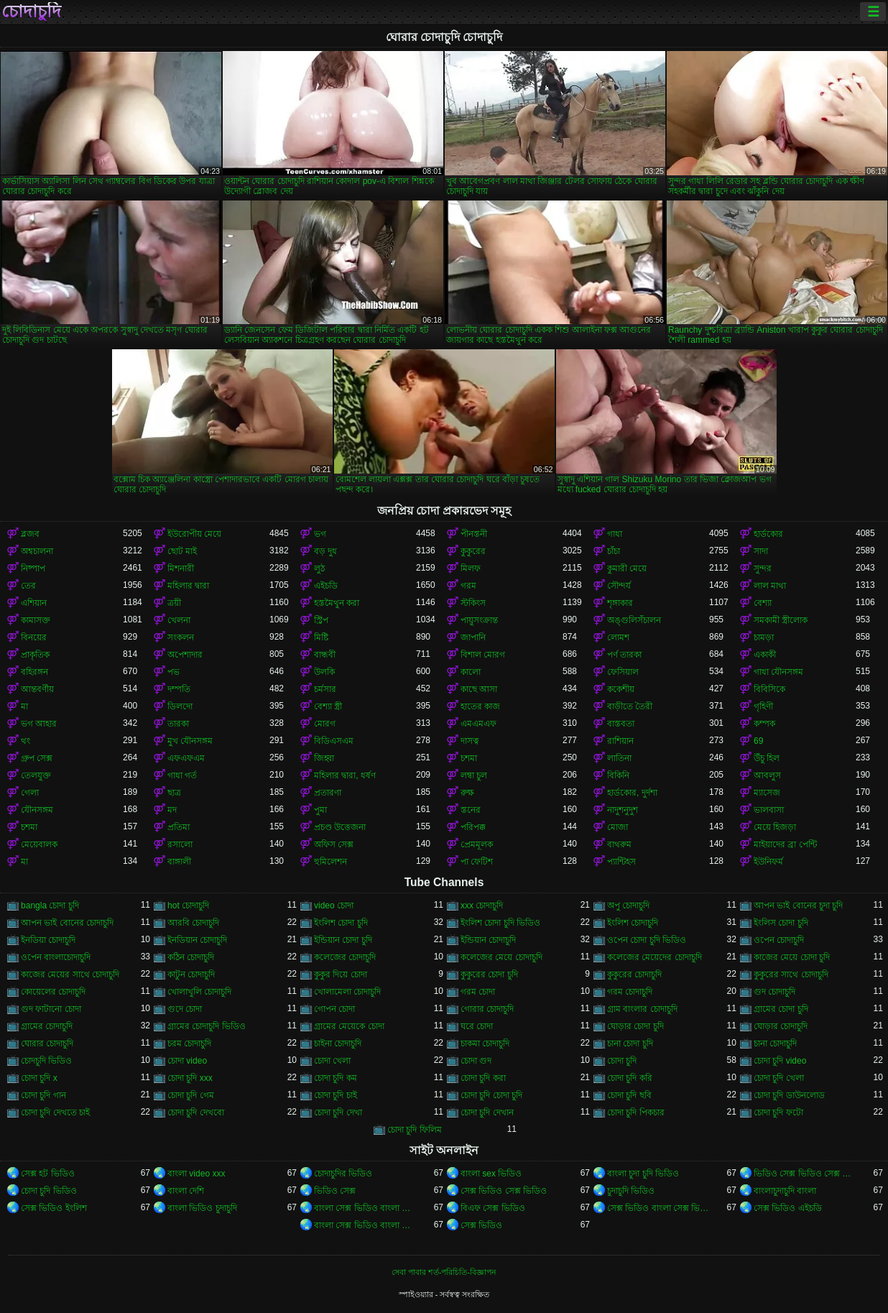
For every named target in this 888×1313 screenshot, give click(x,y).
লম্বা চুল (474, 775)
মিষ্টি (321, 637)
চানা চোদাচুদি (775, 1043)
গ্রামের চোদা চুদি (781, 1009)
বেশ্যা (763, 603)
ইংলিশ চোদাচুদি (632, 923)
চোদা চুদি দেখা (338, 1112)
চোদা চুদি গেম (190, 1095)
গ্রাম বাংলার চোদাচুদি (642, 1009)
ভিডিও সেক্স (335, 1191)
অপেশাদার (185, 655)
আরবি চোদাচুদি (193, 923)
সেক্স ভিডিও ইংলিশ (54, 1208)
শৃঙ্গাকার (620, 603)
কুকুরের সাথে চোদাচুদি (791, 974)
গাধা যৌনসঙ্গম (778, 672)
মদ (172, 810)
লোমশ (618, 637)
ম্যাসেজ (767, 793)
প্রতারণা (327, 793)
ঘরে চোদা (477, 1026)
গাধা (614, 534)
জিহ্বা (324, 758)
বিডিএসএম (333, 741)
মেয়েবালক (39, 844)
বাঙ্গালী (179, 862)
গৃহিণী (763, 706)
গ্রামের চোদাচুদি (47, 1026)
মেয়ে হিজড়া (775, 827)
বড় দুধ (325, 551)
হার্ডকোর (768, 534)
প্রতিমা (178, 827)
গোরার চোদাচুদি (487, 1009)
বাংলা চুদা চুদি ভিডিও (643, 1174)
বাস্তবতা (620, 724)
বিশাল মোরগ (483, 655)
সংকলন (180, 637)
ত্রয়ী (174, 603)
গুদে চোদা (184, 1009)
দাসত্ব (470, 741)
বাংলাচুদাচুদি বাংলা (785, 1191)
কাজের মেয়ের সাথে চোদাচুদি (70, 974)
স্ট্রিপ (321, 620)
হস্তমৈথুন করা (336, 603)
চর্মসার (325, 689)
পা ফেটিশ (477, 862)
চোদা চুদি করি (629, 1078)
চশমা (469, 758)
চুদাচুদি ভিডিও (631, 1191)
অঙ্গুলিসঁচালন (634, 620)
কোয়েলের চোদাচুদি (53, 992)
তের (28, 586)
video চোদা (333, 905)
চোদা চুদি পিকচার (636, 1112)
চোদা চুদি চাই (335, 1095)
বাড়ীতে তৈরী (629, 706)
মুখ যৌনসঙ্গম (190, 741)
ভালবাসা (769, 810)
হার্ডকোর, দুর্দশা (632, 793)
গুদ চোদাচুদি (774, 992)
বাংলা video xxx (196, 1174)
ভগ (320, 534)
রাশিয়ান (620, 741)
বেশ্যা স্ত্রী (328, 706)
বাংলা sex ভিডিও (491, 1174)
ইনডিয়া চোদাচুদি (48, 940)
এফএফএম (186, 758)
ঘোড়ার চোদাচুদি (781, 1026)
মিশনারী (180, 568)
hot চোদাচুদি (188, 905)
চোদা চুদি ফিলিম (414, 1130)
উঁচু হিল (767, 758)
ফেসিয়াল (623, 672)
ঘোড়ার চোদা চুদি (635, 1026)
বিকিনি (618, 775)
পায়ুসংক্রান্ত (479, 620)
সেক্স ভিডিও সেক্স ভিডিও (504, 1191)
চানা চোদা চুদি (630, 1043)
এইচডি (326, 586)
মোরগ (325, 724)
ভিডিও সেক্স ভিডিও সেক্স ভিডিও (805, 1174)
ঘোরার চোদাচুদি (47, 1043)
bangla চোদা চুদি (50, 905)
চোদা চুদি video (780, 1061)
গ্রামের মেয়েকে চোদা (349, 1026)
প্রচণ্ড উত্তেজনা (340, 827)
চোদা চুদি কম (335, 1078)
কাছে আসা (479, 689)
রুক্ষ (467, 793)
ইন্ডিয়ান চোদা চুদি (343, 940)
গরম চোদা (478, 992)
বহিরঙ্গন (34, 672)
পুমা (320, 810)
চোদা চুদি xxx (190, 1078)
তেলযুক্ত (36, 775)
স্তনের (471, 810)
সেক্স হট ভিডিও (48, 1174)
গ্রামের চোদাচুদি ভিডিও (206, 1026)
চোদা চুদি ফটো (778, 1112)
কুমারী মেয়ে (627, 568)
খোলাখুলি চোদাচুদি (199, 992)
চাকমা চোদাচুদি (485, 1043)
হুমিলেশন (330, 862)
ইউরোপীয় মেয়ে (194, 534)
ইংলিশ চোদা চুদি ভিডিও (500, 923)
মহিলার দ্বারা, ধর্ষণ (345, 775)
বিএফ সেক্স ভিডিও (493, 1208)
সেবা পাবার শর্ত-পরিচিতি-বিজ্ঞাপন (444, 1272)
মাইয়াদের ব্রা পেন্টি (785, 844)
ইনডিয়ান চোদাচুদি (197, 940)
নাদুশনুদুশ (622, 810)
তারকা (178, 724)
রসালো (180, 844)
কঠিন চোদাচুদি (190, 957)
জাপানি (473, 637)
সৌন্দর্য (619, 586)
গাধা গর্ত (182, 775)
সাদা (761, 551)
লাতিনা (619, 758)
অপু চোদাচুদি (628, 905)
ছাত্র (174, 793)
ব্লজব (30, 534)
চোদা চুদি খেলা (779, 1078)
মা (24, 706)
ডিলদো (180, 706)
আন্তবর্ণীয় (37, 689)
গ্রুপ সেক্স (36, 758)
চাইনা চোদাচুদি (337, 1043)
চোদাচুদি (31, 11)
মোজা (617, 827)
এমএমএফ (478, 724)
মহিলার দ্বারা (188, 586)
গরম (468, 586)
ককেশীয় (620, 689)
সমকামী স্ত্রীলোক (781, 620)
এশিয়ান (34, 603)
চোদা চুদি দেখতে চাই (55, 1112)
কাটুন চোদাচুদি (191, 974)
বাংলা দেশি (185, 1191)
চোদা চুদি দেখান (487, 1112)
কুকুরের (473, 551)
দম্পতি (178, 689)
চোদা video (187, 1061)
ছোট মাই (182, 551)
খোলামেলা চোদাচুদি (347, 992)
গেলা (30, 793)
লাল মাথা (770, 586)
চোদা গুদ (476, 1061)
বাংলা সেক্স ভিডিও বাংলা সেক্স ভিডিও (365, 1208)
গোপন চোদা (334, 1009)
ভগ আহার (39, 724)
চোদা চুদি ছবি (629, 1095)
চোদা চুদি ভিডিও (49, 1191)
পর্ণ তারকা (624, 655)
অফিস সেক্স (333, 844)
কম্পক (764, 724)
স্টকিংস (473, 603)
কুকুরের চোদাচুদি (634, 974)
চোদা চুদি (622, 1061)
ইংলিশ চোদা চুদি (341, 923)
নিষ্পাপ (33, 568)
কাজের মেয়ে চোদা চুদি (792, 957)
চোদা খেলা (332, 1061)
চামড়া (764, 637)
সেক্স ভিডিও (481, 1225)
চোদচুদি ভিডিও (46, 1061)
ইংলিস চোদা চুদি (781, 923)
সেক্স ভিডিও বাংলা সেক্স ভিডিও (658, 1208)
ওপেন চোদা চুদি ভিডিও (646, 940)
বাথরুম (619, 844)
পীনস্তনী (474, 534)
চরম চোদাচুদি (189, 1043)
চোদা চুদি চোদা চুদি (491, 1095)
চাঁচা (613, 551)
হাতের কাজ (480, 706)
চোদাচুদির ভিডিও (343, 1174)
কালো (471, 672)
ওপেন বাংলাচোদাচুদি (56, 957)
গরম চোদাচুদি (629, 992)
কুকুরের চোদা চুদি (489, 974)
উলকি (324, 672)
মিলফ (471, 568)
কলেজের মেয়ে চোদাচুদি (501, 957)
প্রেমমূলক (477, 844)
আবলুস (767, 775)
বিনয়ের (34, 637)
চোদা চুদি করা (483, 1078)
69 (758, 741)
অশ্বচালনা (37, 551)
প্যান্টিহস (621, 862)
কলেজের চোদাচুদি (345, 957)
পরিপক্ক (473, 827)
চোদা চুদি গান (43, 1095)
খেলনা (178, 620)
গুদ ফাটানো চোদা (51, 1009)
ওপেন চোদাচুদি (779, 940)
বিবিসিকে (769, 689)
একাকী (765, 655)
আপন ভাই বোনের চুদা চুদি (798, 905)
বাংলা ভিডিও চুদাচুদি (202, 1208)
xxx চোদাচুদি (482, 905)
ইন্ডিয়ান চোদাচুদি (488, 940)
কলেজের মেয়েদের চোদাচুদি (654, 957)
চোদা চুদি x (39, 1078)
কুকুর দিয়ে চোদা (340, 974)
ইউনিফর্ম (768, 862)
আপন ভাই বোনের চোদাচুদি (67, 923)
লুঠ (319, 568)
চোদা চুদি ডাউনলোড (789, 1095)
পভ (173, 672)
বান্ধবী (325, 655)
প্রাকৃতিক (35, 655)
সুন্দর (763, 568)
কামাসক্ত (35, 620)
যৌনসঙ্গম (37, 810)
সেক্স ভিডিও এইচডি (788, 1208)
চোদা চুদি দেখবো (195, 1112)
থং (25, 741)
